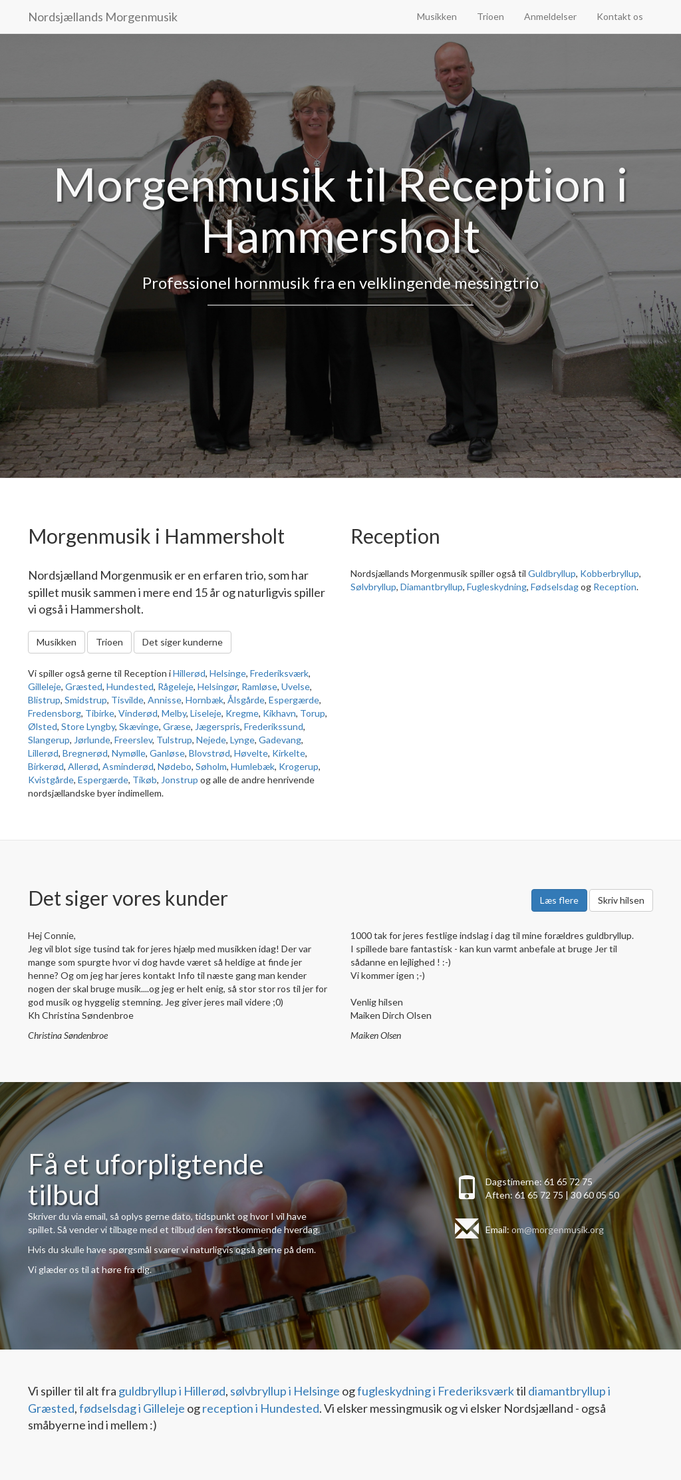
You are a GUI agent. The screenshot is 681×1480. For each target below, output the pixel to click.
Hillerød (189, 673)
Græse (177, 726)
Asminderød (128, 766)
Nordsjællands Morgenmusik (103, 16)
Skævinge (139, 726)
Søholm (211, 766)
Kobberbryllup (609, 573)
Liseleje (205, 713)
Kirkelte (288, 753)
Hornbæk (204, 699)
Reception (614, 586)
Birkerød (46, 766)
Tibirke (99, 713)
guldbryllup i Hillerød (171, 1391)
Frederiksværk (279, 673)
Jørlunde (92, 739)
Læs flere (559, 900)
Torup (312, 713)
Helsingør (217, 686)
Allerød (83, 766)
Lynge (242, 739)
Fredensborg (54, 713)
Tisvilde (127, 699)
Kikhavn (279, 713)
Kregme (242, 713)
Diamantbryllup (431, 586)
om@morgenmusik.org (557, 1229)
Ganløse (167, 753)
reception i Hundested (260, 1408)
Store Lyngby (88, 726)
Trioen (490, 16)
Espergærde (294, 699)
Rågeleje (176, 686)
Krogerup (299, 766)
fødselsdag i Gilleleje (132, 1408)
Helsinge (227, 673)
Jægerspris (217, 726)
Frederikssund (273, 726)
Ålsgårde (246, 699)
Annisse (165, 699)
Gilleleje (44, 686)
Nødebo (175, 766)
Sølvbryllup (373, 586)
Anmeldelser (550, 16)
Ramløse (259, 686)
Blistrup (44, 699)
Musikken (437, 16)
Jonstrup (179, 779)
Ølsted (42, 726)
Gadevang (280, 739)
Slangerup (49, 739)
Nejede (211, 739)
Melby (174, 713)
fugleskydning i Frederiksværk (435, 1391)
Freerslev (133, 739)
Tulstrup (174, 739)
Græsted (83, 686)
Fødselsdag (555, 586)
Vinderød (138, 713)
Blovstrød (209, 753)
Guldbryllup (552, 573)
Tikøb (144, 779)
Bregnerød (85, 753)
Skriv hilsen (621, 900)
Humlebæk (253, 766)
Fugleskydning (497, 586)
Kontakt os (620, 16)
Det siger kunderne (182, 642)
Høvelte (251, 753)
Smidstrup (86, 699)
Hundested (130, 686)
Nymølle (129, 753)
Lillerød (43, 753)
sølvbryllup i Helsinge (285, 1391)
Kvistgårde (51, 779)
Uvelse (295, 686)
